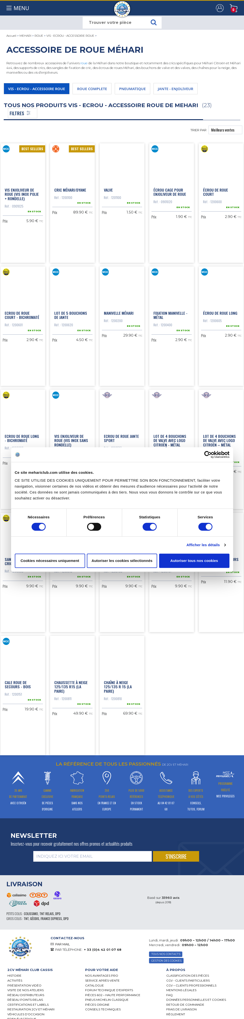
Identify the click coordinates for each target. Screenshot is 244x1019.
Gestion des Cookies (166, 958)
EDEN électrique (21, 1017)
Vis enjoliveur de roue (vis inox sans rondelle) (71, 439)
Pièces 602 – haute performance (112, 993)
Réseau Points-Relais (25, 998)
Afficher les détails (203, 545)
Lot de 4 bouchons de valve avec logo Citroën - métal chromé (169, 441)
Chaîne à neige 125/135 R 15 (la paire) (118, 684)
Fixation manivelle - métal (170, 314)
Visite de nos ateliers (25, 988)
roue (84, 63)
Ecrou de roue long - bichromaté (22, 437)
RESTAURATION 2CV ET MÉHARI (31, 1007)
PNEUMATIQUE (132, 88)
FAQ (169, 993)
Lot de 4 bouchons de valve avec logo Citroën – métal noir (219, 441)
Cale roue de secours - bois (18, 682)
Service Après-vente (102, 978)
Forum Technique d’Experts (109, 988)
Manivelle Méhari (118, 312)
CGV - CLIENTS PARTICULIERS (188, 978)
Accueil (11, 35)
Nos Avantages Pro (101, 974)
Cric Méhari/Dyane (70, 189)
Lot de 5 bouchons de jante (70, 314)
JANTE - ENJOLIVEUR (175, 88)
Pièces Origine (97, 1002)
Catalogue (94, 983)
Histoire (14, 974)
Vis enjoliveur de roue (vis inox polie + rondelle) (22, 193)
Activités (14, 978)
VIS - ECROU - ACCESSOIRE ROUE (70, 35)
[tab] (42, 968)
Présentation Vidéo (24, 983)
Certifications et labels (28, 1002)
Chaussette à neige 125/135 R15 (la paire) (71, 684)
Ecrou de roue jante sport (121, 437)
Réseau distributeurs (25, 993)
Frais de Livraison (181, 1007)
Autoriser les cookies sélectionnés (122, 561)
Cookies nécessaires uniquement (49, 561)
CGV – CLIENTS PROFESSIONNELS (191, 983)
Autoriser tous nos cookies (194, 561)
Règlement (175, 1012)
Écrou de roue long (220, 312)
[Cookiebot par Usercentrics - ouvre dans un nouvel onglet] (207, 454)
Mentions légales (181, 988)
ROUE (39, 35)
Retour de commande (185, 1002)
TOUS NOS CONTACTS (165, 952)
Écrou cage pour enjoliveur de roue (169, 191)
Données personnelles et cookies (196, 998)
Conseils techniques (103, 1007)
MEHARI (25, 35)
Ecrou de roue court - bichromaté (22, 314)
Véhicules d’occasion (25, 1012)
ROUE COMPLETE (92, 88)
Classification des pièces (187, 974)
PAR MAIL (62, 942)
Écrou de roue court (215, 191)
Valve (108, 189)
